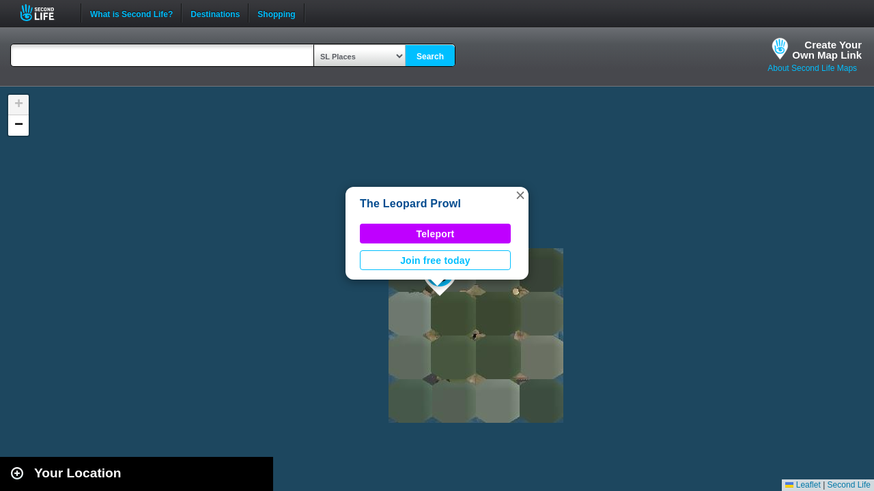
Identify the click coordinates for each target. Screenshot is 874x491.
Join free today (435, 260)
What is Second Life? (131, 13)
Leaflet (802, 485)
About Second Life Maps (812, 68)
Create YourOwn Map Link (827, 50)
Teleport (436, 233)
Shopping (276, 13)
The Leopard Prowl (410, 203)
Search (430, 56)
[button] (520, 195)
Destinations (215, 13)
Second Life (44, 12)
